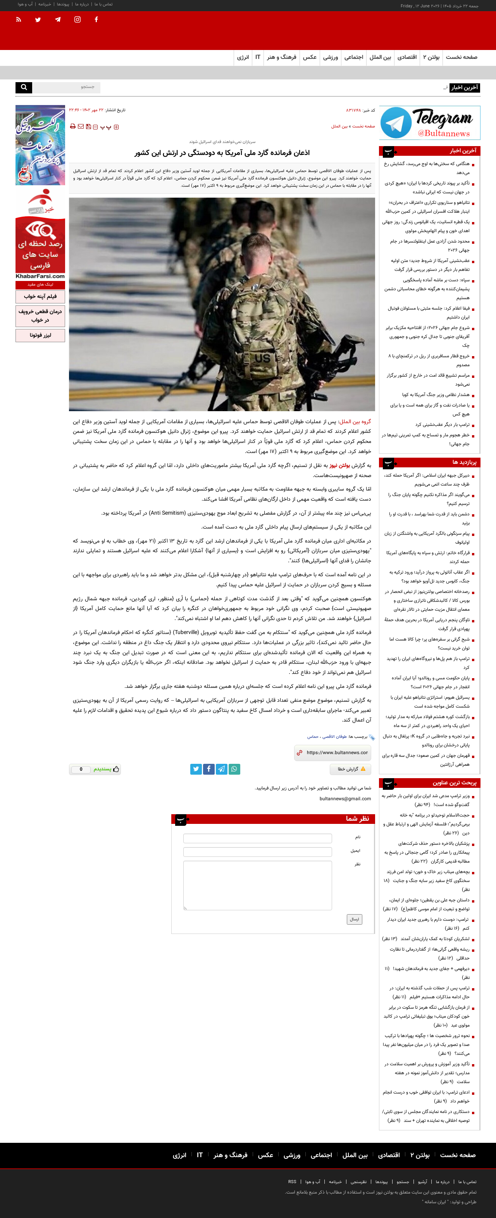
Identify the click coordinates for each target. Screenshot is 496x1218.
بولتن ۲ (431, 57)
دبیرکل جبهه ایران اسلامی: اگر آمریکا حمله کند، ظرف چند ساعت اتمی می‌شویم (427, 480)
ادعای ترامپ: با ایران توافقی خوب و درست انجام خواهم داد (426, 1097)
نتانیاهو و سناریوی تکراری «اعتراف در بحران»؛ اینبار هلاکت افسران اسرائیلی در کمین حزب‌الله (428, 207)
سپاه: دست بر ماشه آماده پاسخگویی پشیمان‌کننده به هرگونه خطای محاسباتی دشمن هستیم (427, 289)
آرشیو (422, 1182)
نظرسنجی (359, 1182)
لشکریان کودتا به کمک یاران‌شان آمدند (426, 938)
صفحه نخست (461, 57)
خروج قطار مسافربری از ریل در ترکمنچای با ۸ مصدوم (429, 361)
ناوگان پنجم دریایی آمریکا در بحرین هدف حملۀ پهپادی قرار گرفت (427, 624)
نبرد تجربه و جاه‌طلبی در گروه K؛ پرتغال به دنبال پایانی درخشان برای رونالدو (426, 741)
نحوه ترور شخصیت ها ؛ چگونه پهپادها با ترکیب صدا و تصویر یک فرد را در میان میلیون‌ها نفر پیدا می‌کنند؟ (426, 1044)
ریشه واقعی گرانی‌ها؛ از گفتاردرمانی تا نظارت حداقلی (430, 954)
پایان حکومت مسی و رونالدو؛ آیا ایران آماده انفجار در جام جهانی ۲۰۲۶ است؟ (431, 683)
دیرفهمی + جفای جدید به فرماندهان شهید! (427, 973)
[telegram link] (221, 769)
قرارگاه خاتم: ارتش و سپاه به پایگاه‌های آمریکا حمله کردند (428, 557)
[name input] (257, 838)
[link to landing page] (441, 31)
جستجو (403, 1182)
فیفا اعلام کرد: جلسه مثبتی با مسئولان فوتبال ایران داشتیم (429, 313)
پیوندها (63, 4)
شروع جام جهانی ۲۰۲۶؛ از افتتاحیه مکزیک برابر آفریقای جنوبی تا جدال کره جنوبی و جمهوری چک (428, 336)
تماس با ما (104, 4)
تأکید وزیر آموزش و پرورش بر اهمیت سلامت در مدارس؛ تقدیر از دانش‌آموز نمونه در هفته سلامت (427, 1073)
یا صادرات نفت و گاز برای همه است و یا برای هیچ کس (430, 410)
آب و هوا (25, 4)
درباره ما (82, 4)
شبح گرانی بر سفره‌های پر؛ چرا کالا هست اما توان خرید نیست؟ (429, 644)
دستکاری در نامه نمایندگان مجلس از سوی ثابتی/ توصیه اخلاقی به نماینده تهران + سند (426, 1116)
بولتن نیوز (339, 465)
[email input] (257, 852)
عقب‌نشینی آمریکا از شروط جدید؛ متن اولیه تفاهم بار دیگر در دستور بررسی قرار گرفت (430, 265)
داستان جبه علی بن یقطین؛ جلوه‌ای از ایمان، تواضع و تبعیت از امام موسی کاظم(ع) (426, 905)
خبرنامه (44, 4)
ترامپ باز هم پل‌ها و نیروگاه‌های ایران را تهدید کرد (428, 663)
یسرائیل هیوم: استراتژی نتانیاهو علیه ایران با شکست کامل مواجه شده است (430, 702)
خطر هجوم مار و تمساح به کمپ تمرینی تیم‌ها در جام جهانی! (426, 440)
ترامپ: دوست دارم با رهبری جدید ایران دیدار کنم (428, 924)
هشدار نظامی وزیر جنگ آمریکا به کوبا (436, 394)
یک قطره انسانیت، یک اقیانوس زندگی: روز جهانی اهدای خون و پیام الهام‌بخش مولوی (426, 226)
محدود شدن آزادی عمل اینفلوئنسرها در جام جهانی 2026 (430, 246)
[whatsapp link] (234, 769)
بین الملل (339, 126)
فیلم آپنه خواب (40, 297)
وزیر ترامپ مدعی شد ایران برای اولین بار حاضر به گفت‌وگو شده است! (426, 800)
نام (357, 837)
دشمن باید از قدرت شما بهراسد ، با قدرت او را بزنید (429, 519)
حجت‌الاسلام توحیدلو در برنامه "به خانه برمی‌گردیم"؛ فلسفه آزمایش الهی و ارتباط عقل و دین (426, 824)
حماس (313, 737)
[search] (24, 87)
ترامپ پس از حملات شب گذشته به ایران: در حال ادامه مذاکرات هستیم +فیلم (429, 993)
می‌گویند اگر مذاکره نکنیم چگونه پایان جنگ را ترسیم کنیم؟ (429, 499)
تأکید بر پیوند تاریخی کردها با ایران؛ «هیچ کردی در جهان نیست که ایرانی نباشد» (427, 188)
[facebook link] (209, 769)
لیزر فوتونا (40, 335)
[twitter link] (196, 769)
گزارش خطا (351, 769)
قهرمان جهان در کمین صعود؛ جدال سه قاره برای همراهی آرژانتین (426, 760)
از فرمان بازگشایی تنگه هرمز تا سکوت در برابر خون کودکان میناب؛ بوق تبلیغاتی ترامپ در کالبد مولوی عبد (427, 1016)
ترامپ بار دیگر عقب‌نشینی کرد (442, 424)
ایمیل (355, 851)
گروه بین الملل (355, 421)
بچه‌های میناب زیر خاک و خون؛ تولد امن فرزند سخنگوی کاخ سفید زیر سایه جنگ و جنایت (427, 880)
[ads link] (429, 122)
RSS (292, 1182)
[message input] (257, 885)
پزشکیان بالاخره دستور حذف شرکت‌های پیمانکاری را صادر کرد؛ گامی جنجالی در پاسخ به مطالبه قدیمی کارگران (427, 852)
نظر (357, 864)
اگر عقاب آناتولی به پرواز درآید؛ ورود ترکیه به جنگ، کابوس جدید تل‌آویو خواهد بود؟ (429, 577)
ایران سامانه (435, 1202)
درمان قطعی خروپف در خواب (40, 316)
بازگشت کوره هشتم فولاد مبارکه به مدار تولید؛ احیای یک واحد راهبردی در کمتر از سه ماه (428, 721)
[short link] (337, 753)
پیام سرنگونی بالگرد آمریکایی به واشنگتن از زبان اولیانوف (427, 538)
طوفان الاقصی (334, 737)
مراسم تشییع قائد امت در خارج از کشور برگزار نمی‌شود (428, 380)
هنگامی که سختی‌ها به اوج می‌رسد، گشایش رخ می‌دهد (427, 168)
